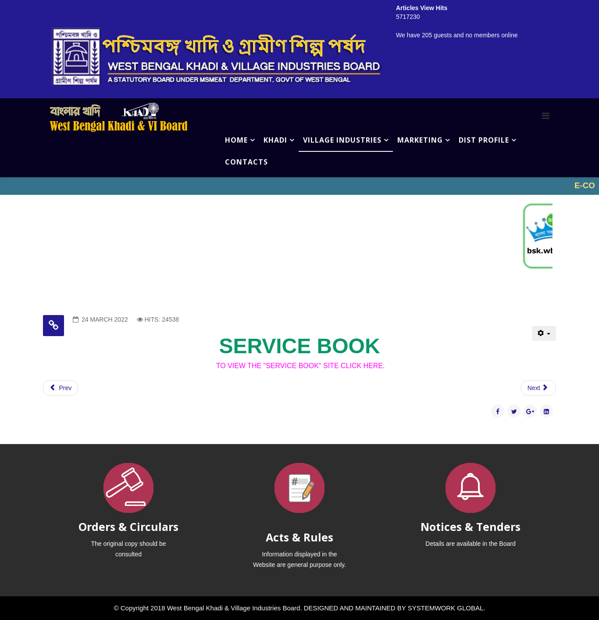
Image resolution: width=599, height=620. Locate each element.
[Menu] (545, 116)
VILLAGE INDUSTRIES (342, 140)
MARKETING (420, 140)
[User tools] (544, 333)
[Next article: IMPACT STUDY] (538, 388)
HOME (236, 140)
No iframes (299, 186)
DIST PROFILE (484, 140)
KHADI (275, 140)
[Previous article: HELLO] (60, 388)
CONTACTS (246, 162)
